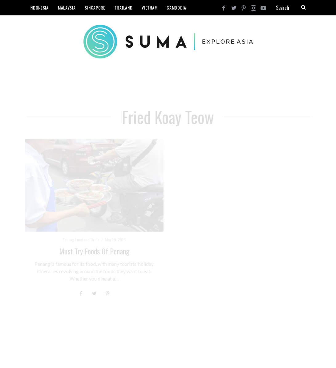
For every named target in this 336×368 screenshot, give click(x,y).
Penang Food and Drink (81, 239)
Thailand (124, 7)
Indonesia (39, 7)
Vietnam (149, 7)
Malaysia (67, 7)
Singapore (95, 7)
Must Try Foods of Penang (94, 251)
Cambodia (176, 7)
